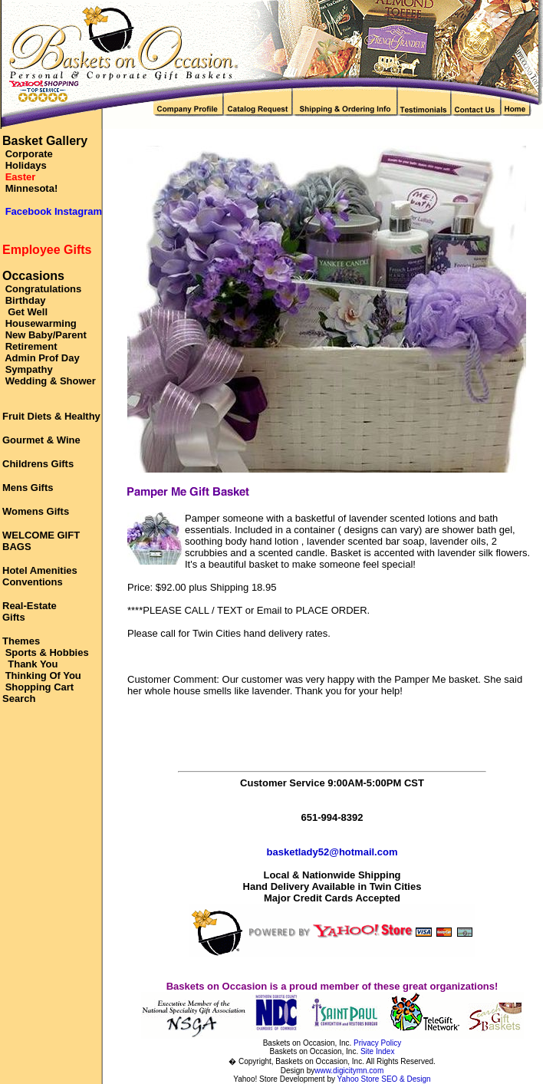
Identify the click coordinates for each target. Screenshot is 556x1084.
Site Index (377, 1051)
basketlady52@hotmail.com (332, 852)
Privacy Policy (377, 1043)
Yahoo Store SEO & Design (384, 1079)
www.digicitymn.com (348, 1070)
